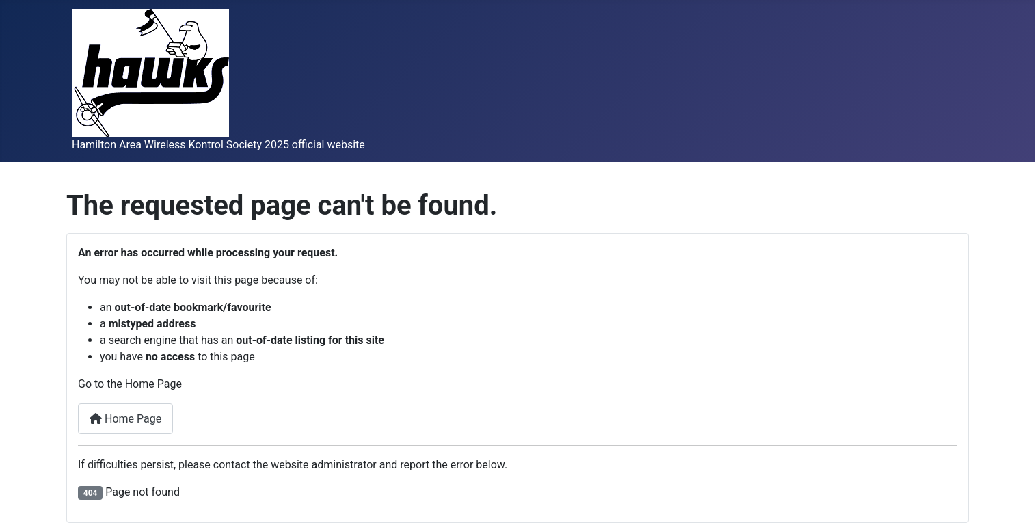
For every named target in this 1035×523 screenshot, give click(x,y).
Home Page (125, 418)
